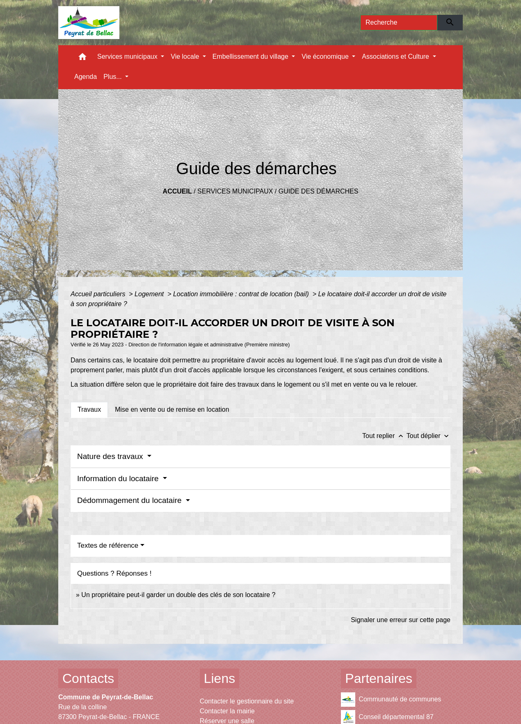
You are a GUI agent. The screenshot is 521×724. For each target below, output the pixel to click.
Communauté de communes (391, 699)
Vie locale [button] (186, 56)
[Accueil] (88, 22)
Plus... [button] (113, 76)
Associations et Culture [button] (396, 56)
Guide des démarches (319, 191)
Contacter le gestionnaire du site (247, 701)
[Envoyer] (450, 22)
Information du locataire (119, 478)
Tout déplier (428, 435)
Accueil (177, 191)
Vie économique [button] (326, 56)
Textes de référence (107, 545)
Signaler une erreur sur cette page (400, 619)
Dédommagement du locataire (130, 500)
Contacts (88, 678)
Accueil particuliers (99, 294)
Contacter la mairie (227, 711)
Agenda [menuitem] (85, 76)
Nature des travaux (111, 456)
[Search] (398, 22)
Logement (150, 294)
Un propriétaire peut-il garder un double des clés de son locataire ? (178, 594)
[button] (82, 58)
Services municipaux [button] (128, 56)
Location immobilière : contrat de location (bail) (242, 294)
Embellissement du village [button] (251, 56)
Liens (219, 678)
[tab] (89, 409)
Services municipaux (235, 191)
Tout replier (384, 435)
